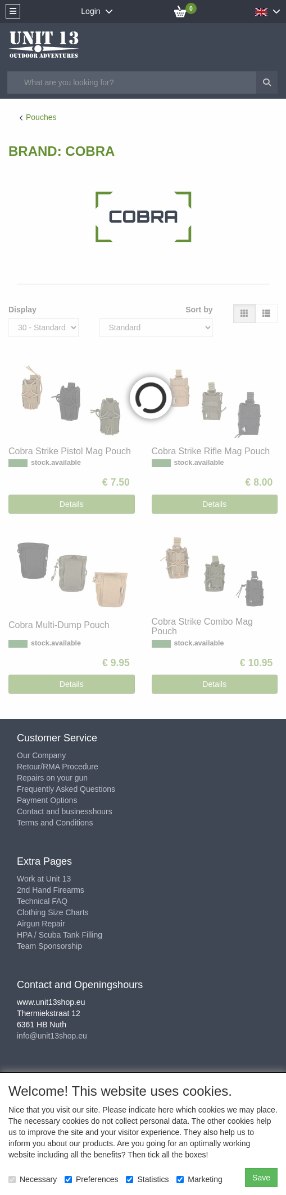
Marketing (199, 1179)
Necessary (32, 1179)
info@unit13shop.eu (52, 1035)
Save (261, 1177)
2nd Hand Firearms (50, 889)
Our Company (41, 755)
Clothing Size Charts (53, 912)
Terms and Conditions (55, 822)
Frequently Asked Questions (66, 789)
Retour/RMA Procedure (57, 766)
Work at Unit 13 (44, 878)
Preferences (91, 1179)
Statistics (147, 1179)
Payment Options (47, 800)
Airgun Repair (41, 923)
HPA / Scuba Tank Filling (59, 934)
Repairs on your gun (52, 777)
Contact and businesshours (64, 811)
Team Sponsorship (49, 946)
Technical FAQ (42, 901)
